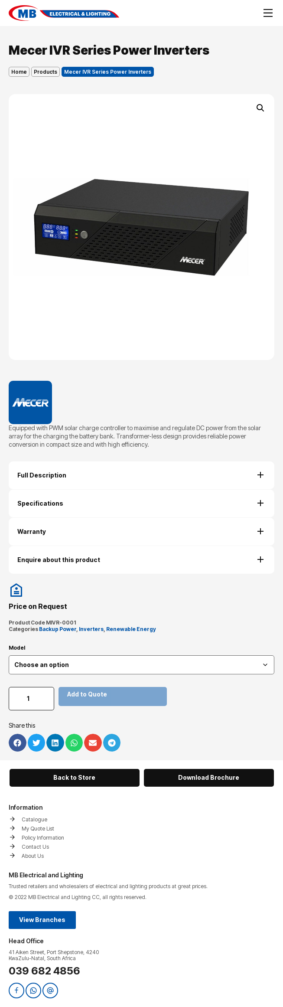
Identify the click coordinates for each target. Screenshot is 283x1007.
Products (45, 72)
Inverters (91, 629)
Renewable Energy (131, 629)
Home (19, 72)
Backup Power (57, 629)
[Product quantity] (31, 698)
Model (17, 648)
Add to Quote (87, 694)
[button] (260, 108)
